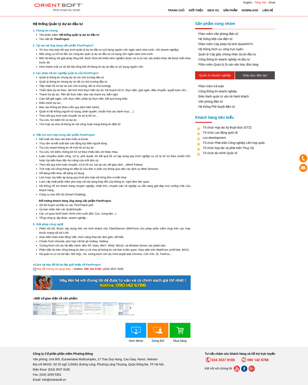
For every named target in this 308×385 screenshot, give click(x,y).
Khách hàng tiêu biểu (214, 117)
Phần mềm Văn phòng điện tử (218, 34)
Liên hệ (268, 10)
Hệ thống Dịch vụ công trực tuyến (220, 49)
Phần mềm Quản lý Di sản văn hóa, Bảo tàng (228, 64)
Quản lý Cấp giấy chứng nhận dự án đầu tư (227, 54)
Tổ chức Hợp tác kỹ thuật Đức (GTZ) (227, 127)
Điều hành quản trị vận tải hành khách (223, 96)
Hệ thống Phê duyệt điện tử (216, 106)
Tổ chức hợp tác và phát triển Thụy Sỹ (228, 148)
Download (250, 10)
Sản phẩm (230, 10)
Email (272, 2)
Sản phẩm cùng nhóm (215, 23)
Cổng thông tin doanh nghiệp (217, 91)
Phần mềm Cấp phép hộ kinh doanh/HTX (225, 44)
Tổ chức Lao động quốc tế (220, 132)
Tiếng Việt (260, 2)
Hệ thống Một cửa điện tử (215, 39)
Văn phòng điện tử (210, 101)
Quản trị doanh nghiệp (215, 75)
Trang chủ (176, 10)
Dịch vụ (213, 10)
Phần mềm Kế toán (211, 86)
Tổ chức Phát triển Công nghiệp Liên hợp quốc (234, 143)
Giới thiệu (196, 10)
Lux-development (214, 137)
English (247, 2)
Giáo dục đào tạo (255, 75)
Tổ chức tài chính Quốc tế (220, 153)
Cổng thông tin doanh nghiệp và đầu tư (224, 59)
